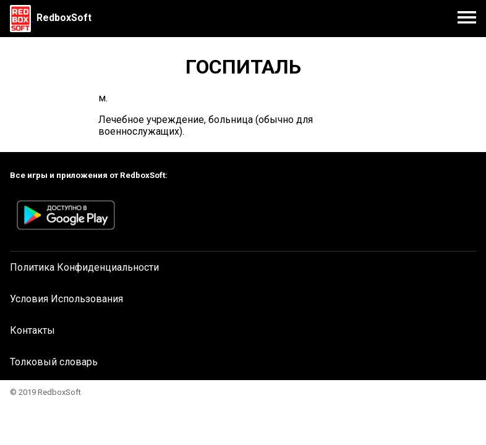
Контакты (32, 330)
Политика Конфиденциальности (84, 267)
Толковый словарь (54, 362)
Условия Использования (66, 299)
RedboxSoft (64, 17)
